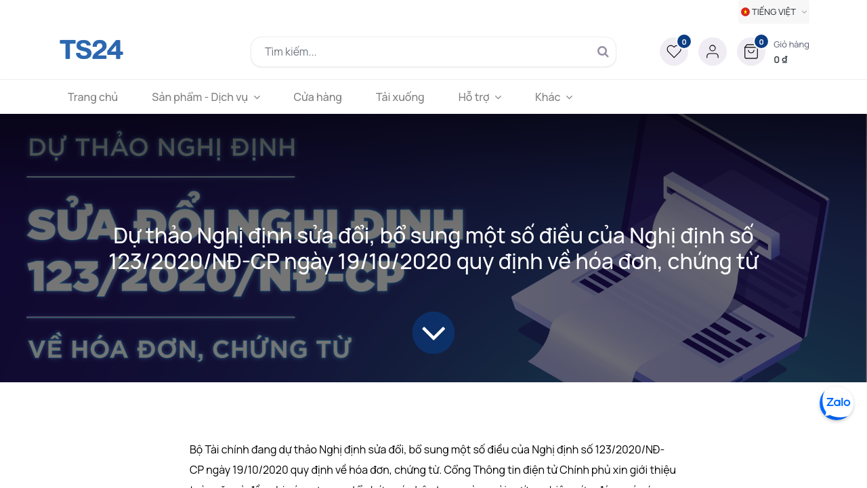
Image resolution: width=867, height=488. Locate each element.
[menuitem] (93, 97)
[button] (773, 51)
